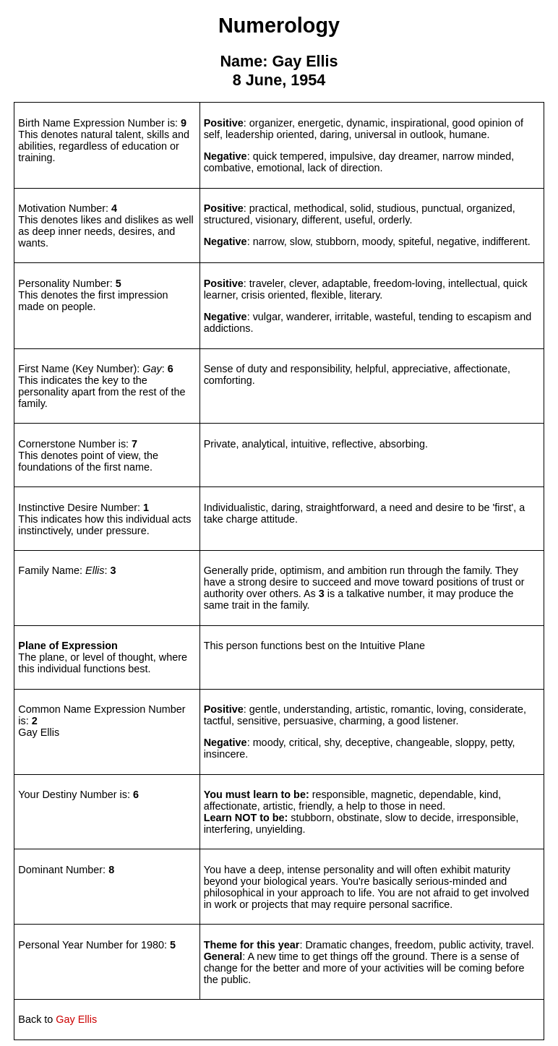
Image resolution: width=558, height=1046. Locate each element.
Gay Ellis (76, 1019)
